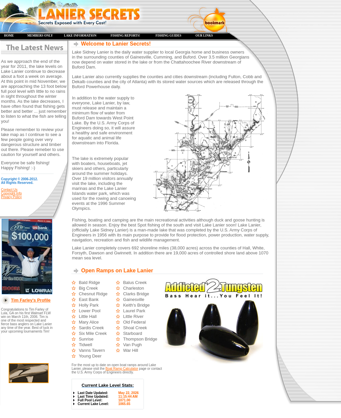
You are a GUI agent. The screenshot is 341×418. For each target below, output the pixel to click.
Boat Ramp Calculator (122, 368)
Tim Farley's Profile (31, 300)
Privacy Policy (11, 197)
